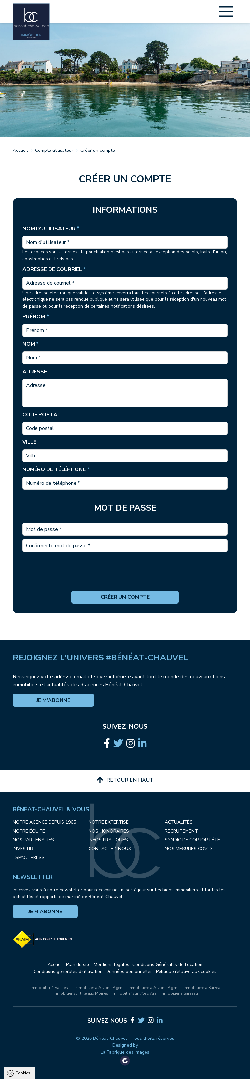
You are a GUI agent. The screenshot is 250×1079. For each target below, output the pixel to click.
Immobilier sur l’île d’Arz (134, 993)
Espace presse (30, 857)
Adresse (34, 371)
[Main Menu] (226, 11)
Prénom (35, 316)
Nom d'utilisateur (50, 228)
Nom (30, 344)
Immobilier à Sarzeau (179, 993)
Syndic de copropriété (192, 840)
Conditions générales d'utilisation (68, 971)
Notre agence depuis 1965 (44, 822)
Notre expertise (109, 822)
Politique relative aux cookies (186, 971)
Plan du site (78, 964)
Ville (29, 442)
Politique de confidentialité (38, 1059)
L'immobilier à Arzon (90, 987)
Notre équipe (29, 831)
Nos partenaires (33, 840)
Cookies (22, 1001)
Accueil (20, 150)
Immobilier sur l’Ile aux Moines (80, 993)
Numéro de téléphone (56, 469)
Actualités (179, 822)
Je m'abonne (53, 700)
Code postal (41, 414)
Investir (23, 849)
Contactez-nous (110, 849)
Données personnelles (129, 971)
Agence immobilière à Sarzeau (195, 987)
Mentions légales (111, 964)
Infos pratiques (108, 840)
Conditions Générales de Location (167, 964)
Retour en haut (125, 780)
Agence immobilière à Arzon (138, 987)
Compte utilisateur (54, 150)
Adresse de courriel (54, 269)
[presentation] (125, 578)
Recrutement (181, 831)
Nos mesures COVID (188, 849)
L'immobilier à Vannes (48, 987)
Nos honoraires (109, 831)
